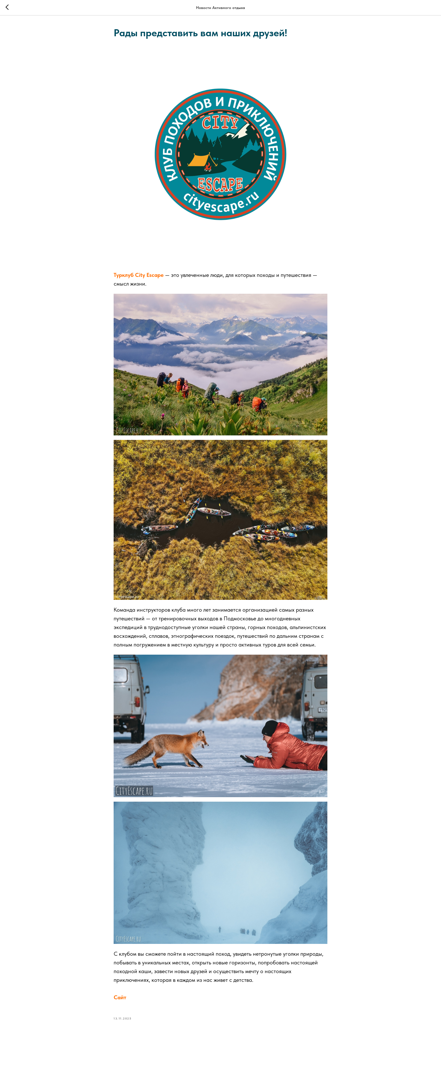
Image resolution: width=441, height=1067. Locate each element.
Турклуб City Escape (139, 275)
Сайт (120, 997)
